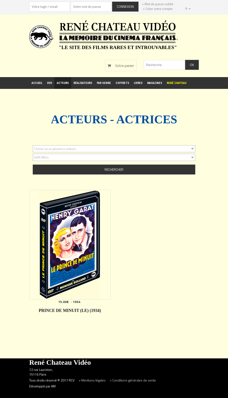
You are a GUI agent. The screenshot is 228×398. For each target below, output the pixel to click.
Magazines (154, 83)
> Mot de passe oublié (157, 3)
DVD (49, 83)
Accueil (37, 83)
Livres (138, 83)
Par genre (104, 83)
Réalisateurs (82, 83)
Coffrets (122, 83)
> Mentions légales (92, 380)
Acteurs (63, 83)
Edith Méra (41, 157)
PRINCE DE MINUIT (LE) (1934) (70, 310)
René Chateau (176, 83)
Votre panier (121, 65)
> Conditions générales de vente (133, 380)
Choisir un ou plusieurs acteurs (55, 148)
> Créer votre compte (158, 8)
